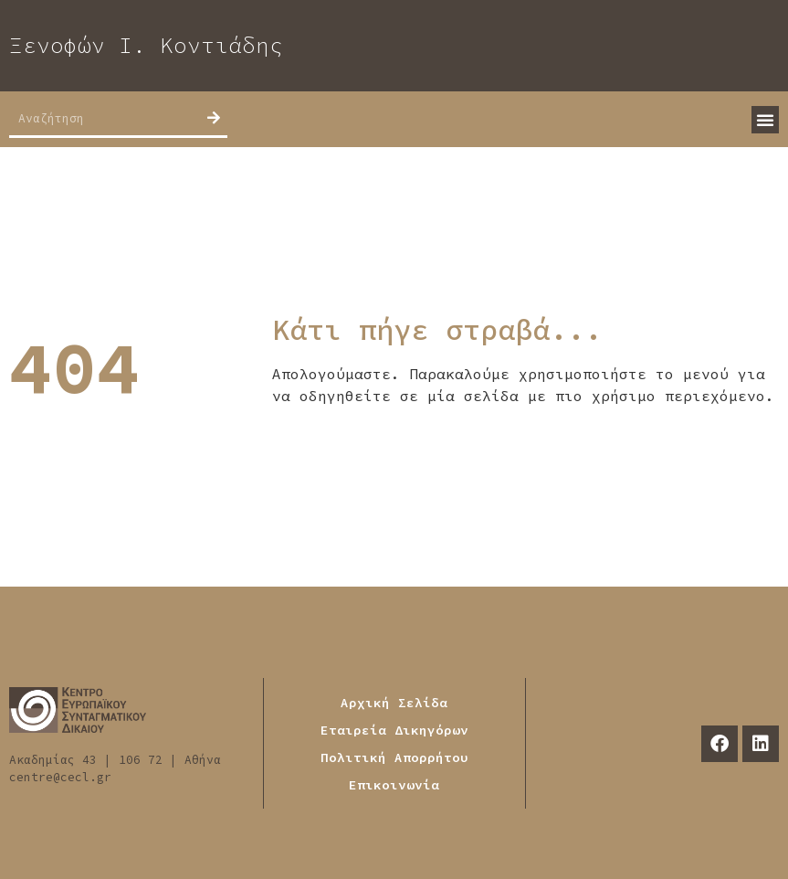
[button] (765, 119)
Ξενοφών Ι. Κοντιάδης (146, 45)
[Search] (213, 118)
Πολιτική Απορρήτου (394, 757)
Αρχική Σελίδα (394, 702)
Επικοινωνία (394, 785)
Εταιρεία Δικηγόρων (394, 730)
